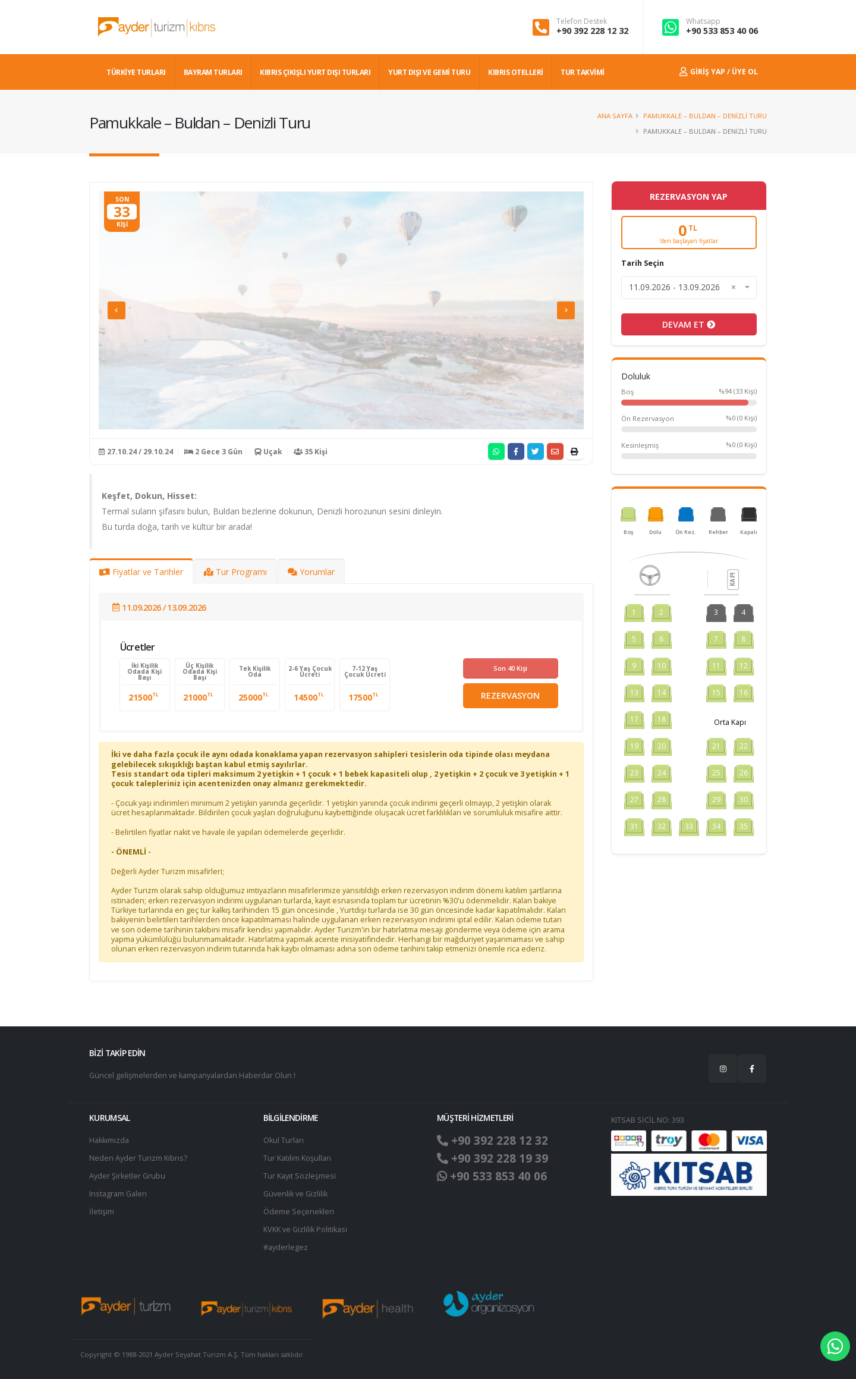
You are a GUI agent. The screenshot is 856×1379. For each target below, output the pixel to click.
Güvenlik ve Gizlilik (295, 1194)
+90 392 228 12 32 (592, 30)
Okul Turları (283, 1140)
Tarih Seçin (642, 263)
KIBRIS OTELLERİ (515, 72)
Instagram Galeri (118, 1194)
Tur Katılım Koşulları (297, 1158)
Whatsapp (703, 21)
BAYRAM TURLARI (213, 72)
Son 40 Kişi (510, 668)
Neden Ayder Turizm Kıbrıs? (138, 1158)
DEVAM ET (688, 324)
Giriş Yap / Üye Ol (718, 72)
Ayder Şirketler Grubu (127, 1176)
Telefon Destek (581, 21)
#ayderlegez (285, 1247)
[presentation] (116, 310)
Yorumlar (311, 571)
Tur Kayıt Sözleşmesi (299, 1176)
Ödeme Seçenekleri (298, 1212)
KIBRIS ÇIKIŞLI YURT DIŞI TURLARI (315, 72)
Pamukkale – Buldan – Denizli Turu (705, 115)
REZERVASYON (510, 695)
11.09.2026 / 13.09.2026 (159, 607)
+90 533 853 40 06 (722, 30)
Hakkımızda (109, 1140)
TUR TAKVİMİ (583, 72)
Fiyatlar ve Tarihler (141, 571)
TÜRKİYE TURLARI (136, 72)
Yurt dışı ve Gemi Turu (429, 72)
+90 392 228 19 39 (492, 1158)
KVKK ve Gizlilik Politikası (305, 1229)
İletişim (101, 1212)
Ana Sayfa (614, 115)
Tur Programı (235, 571)
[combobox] (689, 287)
